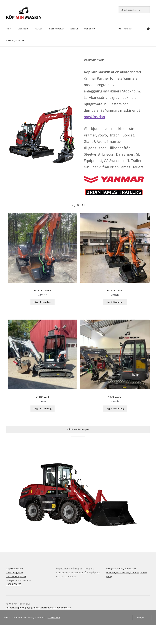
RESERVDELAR (56, 28)
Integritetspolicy (115, 568)
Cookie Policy (54, 617)
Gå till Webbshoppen (78, 429)
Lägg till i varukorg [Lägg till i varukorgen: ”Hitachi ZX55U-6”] (42, 302)
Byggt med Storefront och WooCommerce (49, 607)
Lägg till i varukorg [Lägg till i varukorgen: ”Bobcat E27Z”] (42, 408)
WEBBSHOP (90, 28)
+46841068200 (13, 584)
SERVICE (74, 28)
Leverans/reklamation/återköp (122, 572)
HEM (8, 28)
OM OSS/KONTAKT (16, 40)
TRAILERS (38, 28)
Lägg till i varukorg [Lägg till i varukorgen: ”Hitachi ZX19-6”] (115, 302)
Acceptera (141, 617)
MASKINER (22, 28)
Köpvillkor (130, 568)
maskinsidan (94, 116)
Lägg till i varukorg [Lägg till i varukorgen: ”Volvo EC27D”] (115, 408)
